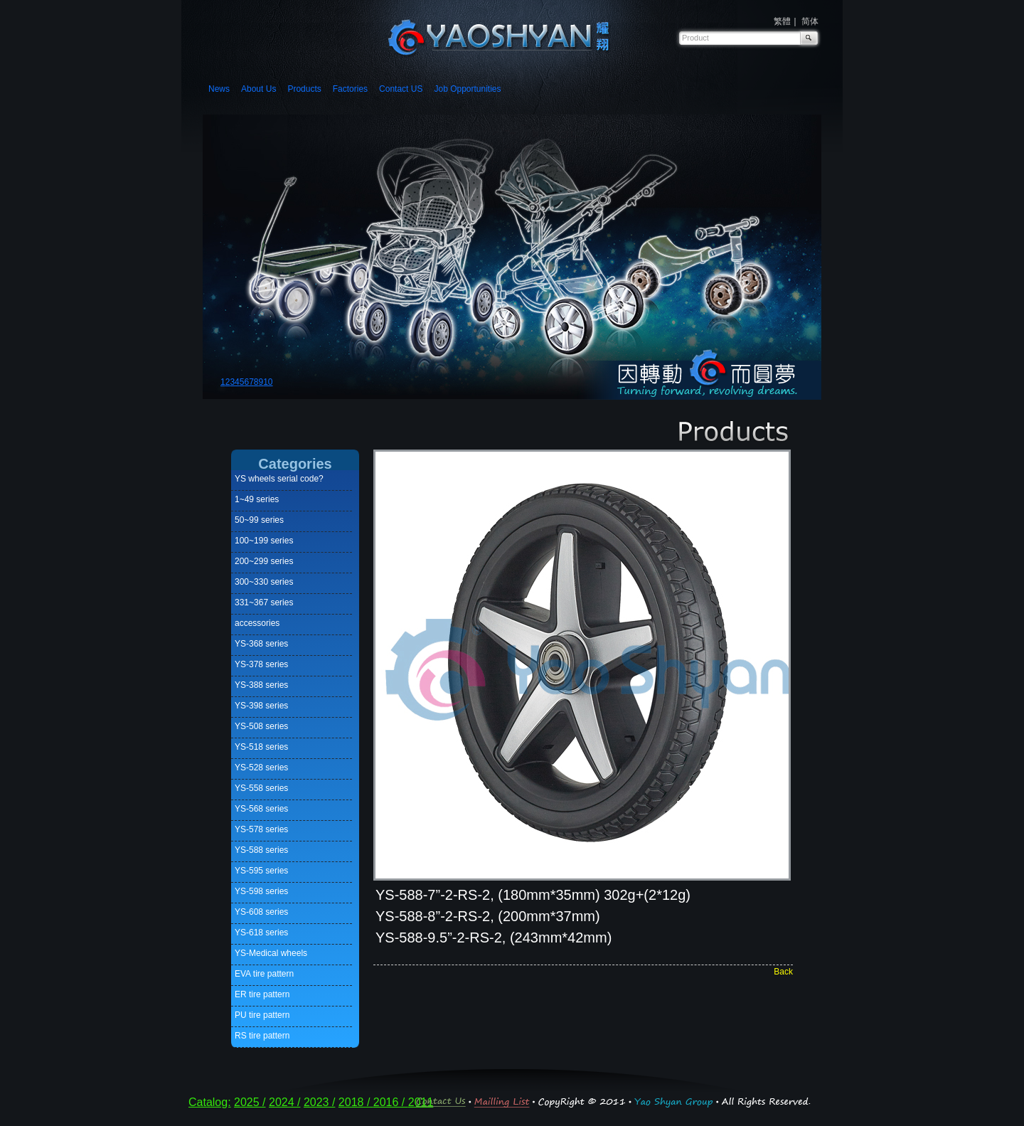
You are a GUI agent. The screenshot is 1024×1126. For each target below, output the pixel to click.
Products (304, 89)
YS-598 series (261, 891)
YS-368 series (261, 644)
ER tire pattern (262, 994)
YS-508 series (261, 726)
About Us (258, 89)
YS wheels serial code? (279, 479)
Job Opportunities (467, 89)
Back (783, 972)
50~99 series (259, 520)
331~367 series (264, 602)
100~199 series (264, 541)
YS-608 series (261, 912)
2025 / (249, 1102)
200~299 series (264, 561)
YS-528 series (261, 767)
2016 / (390, 1102)
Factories (350, 89)
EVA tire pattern (264, 974)
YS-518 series (261, 747)
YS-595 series (261, 871)
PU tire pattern (262, 1015)
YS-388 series (261, 685)
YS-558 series (261, 788)
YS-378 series (261, 664)
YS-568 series (261, 809)
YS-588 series (261, 850)
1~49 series (257, 499)
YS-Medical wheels (271, 953)
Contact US (400, 89)
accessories (257, 623)
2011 (421, 1102)
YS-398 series (261, 706)
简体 (809, 21)
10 (267, 382)
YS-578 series (261, 829)
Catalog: (209, 1102)
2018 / (355, 1102)
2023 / (319, 1102)
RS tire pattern (262, 1036)
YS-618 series (261, 933)
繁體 (782, 21)
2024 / (284, 1102)
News (219, 89)
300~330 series (264, 582)
